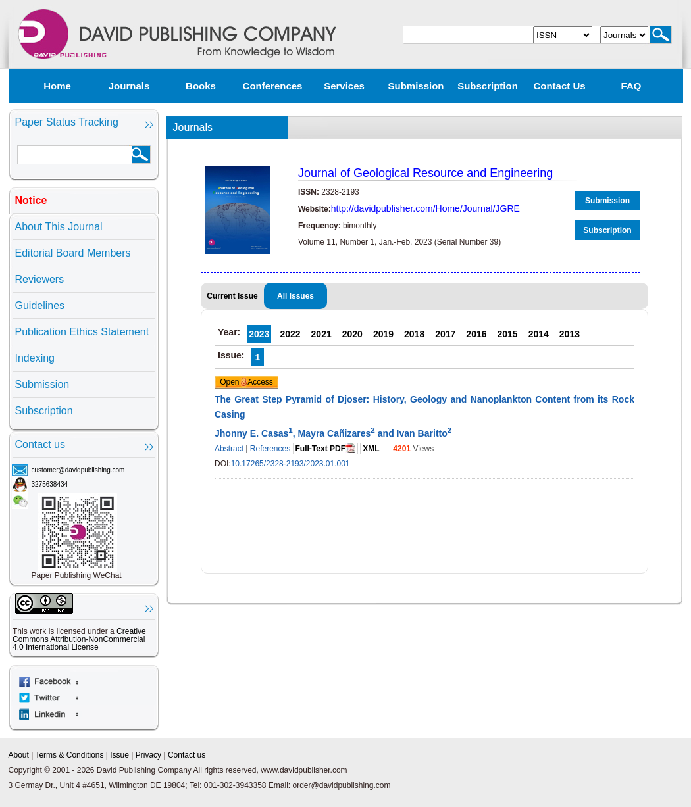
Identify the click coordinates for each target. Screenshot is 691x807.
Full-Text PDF (325, 448)
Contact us (559, 85)
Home (57, 85)
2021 (321, 334)
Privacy (148, 755)
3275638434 (50, 484)
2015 (508, 334)
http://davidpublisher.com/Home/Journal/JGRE (425, 208)
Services (344, 85)
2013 (569, 334)
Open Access (246, 382)
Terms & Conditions (69, 755)
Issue (119, 755)
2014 (538, 334)
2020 (352, 334)
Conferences (273, 85)
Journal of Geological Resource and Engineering (425, 173)
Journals (129, 85)
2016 (476, 334)
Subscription (487, 85)
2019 (383, 334)
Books (201, 85)
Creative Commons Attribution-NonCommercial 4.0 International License (79, 639)
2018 (414, 334)
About (19, 755)
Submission (416, 85)
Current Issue (232, 296)
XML (371, 448)
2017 (445, 334)
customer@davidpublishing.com (78, 470)
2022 (290, 334)
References (270, 448)
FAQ (631, 85)
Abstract (229, 448)
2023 (259, 334)
